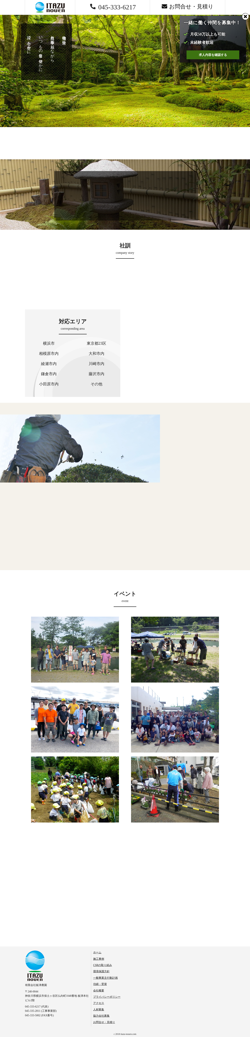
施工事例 (98, 958)
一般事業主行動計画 (105, 977)
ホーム (97, 952)
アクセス (98, 1003)
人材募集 (98, 1009)
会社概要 (98, 990)
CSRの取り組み (102, 965)
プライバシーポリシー (107, 996)
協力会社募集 (101, 1015)
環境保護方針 (101, 971)
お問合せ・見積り (104, 1022)
